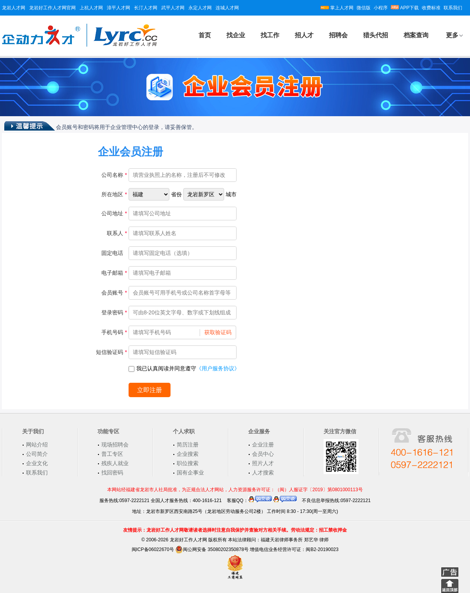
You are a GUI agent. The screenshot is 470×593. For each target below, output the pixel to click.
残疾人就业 (115, 463)
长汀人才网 (145, 7)
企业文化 (37, 463)
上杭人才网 (91, 7)
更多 (452, 35)
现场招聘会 (115, 444)
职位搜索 (187, 463)
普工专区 (112, 454)
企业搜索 (187, 454)
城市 (231, 194)
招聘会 (338, 35)
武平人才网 (173, 7)
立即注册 (149, 390)
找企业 (235, 35)
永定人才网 (200, 7)
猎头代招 (375, 35)
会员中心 (263, 454)
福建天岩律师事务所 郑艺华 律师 (295, 539)
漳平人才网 (118, 7)
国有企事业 (190, 472)
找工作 (270, 35)
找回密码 (112, 472)
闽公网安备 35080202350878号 (212, 549)
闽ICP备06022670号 (153, 549)
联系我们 (453, 7)
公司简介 (37, 454)
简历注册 (187, 444)
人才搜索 (263, 472)
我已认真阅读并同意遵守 (184, 368)
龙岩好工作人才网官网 (52, 7)
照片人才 (263, 463)
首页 (204, 35)
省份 (176, 194)
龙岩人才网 (13, 7)
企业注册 (263, 444)
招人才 (304, 35)
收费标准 (431, 7)
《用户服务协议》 (218, 368)
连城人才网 (227, 7)
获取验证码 (218, 332)
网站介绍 (37, 444)
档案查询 (416, 35)
